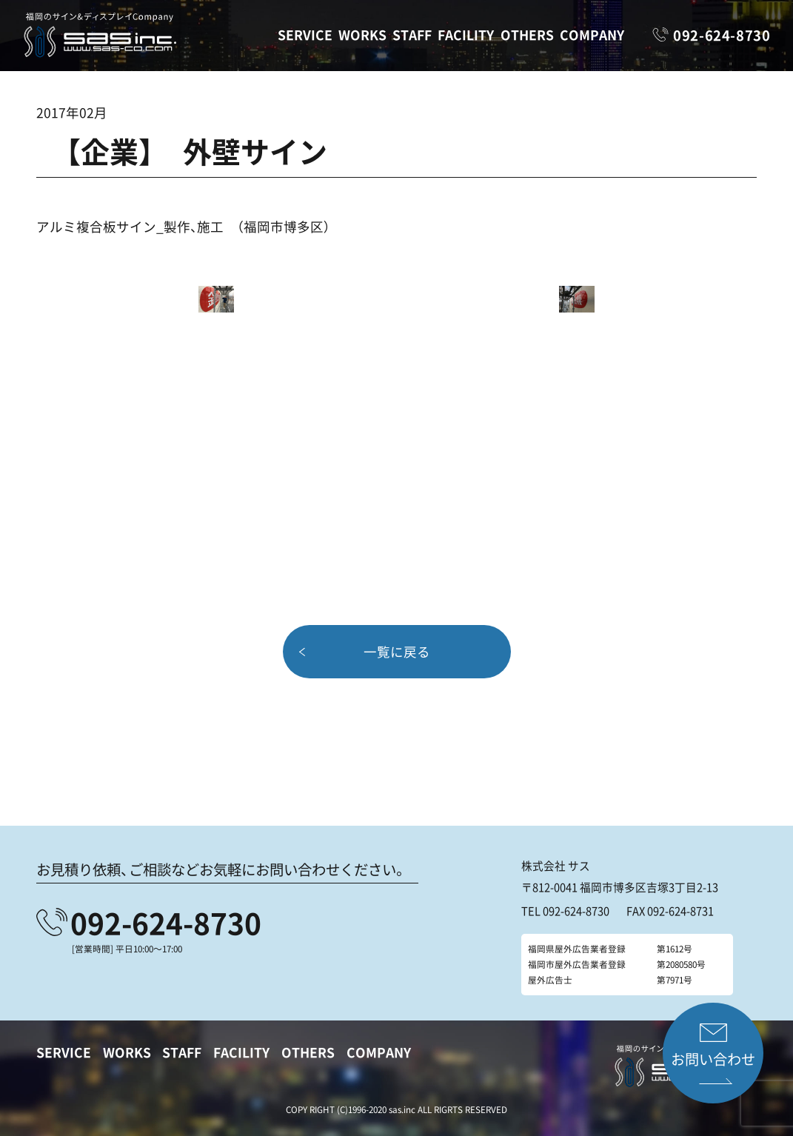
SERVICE (305, 34)
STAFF (412, 34)
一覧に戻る (397, 651)
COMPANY (592, 34)
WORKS (362, 34)
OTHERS (527, 34)
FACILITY (466, 34)
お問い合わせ (713, 1059)
